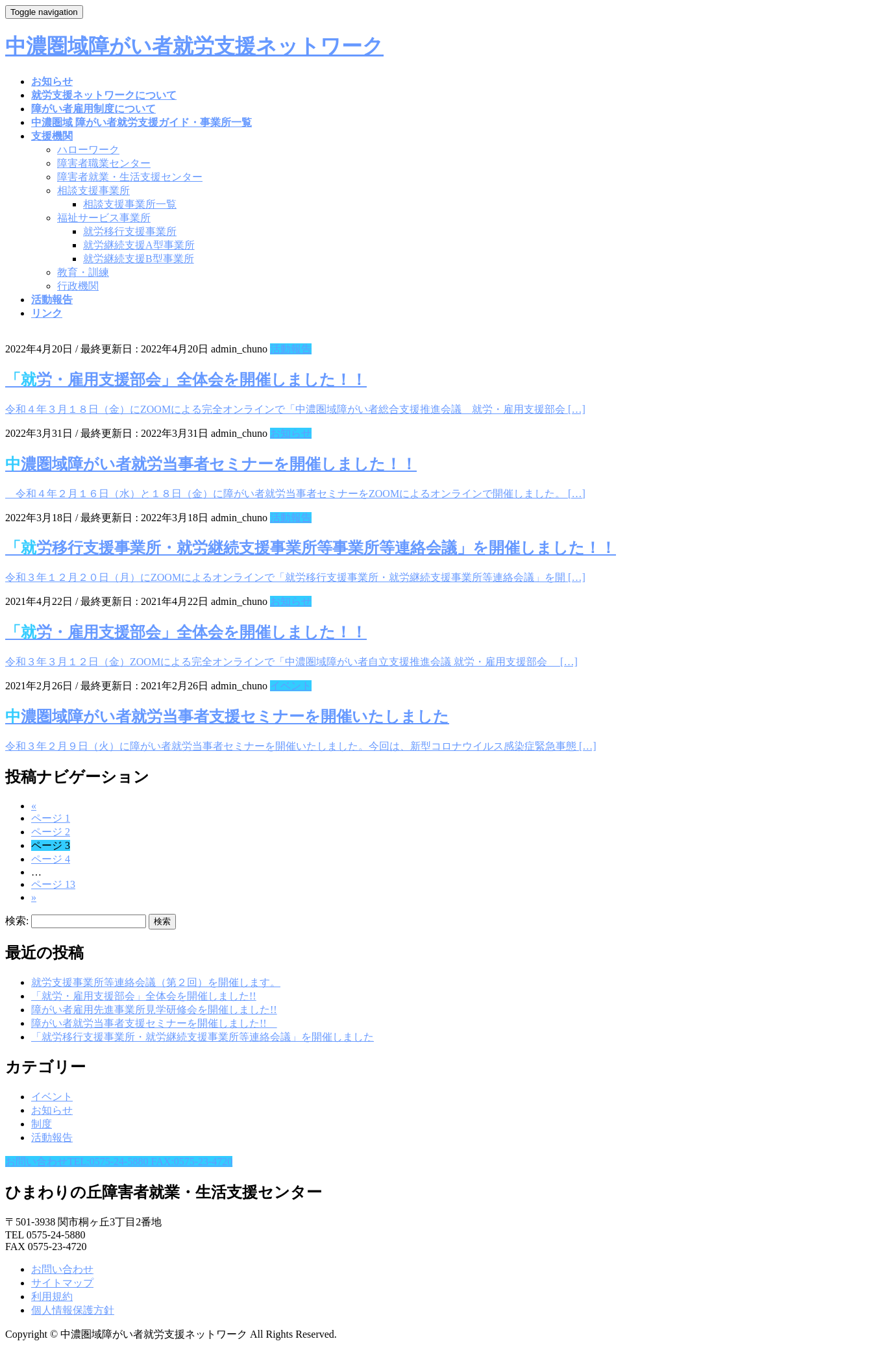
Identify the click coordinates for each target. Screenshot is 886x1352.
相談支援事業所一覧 (130, 204)
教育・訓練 (83, 272)
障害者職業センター (104, 163)
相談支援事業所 (93, 190)
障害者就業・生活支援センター (130, 176)
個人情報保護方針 (72, 1310)
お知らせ (291, 433)
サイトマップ (62, 1282)
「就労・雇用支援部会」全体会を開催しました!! (143, 996)
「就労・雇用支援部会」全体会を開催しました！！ (186, 379)
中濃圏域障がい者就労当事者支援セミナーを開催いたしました (227, 716)
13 (53, 884)
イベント (291, 685)
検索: (17, 920)
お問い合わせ (62, 1269)
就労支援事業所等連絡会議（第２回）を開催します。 (155, 982)
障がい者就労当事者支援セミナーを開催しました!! (154, 1023)
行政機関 (78, 285)
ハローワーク (88, 149)
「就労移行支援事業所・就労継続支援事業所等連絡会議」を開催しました (202, 1036)
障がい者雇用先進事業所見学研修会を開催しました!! (154, 1009)
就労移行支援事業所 (130, 231)
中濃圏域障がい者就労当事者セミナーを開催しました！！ (211, 464)
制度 (41, 1123)
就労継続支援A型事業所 (139, 245)
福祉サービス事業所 (104, 217)
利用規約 (52, 1296)
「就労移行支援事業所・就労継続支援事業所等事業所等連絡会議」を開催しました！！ (310, 547)
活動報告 (291, 348)
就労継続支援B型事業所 (138, 258)
